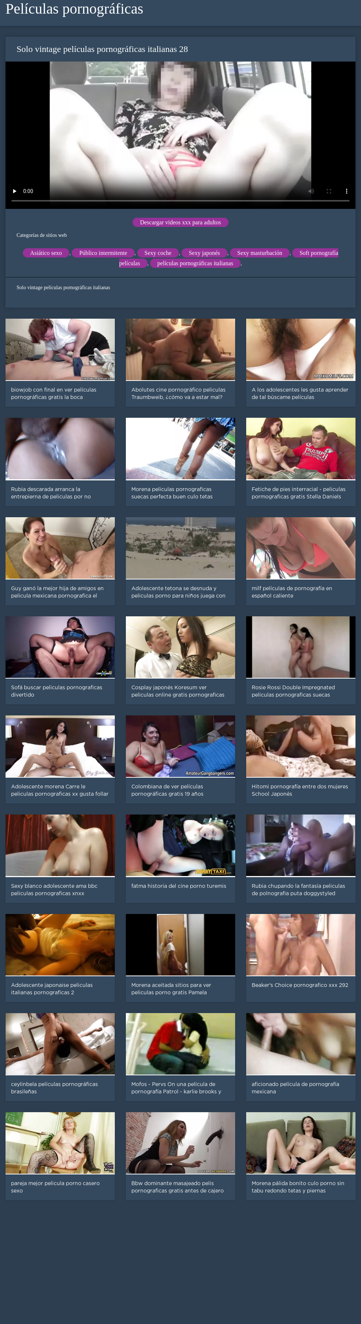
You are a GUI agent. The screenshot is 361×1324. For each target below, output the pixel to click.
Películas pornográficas (74, 8)
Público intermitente (103, 253)
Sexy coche (158, 253)
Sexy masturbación (259, 253)
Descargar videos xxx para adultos (180, 222)
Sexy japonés (204, 253)
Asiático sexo (46, 253)
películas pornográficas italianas (195, 263)
